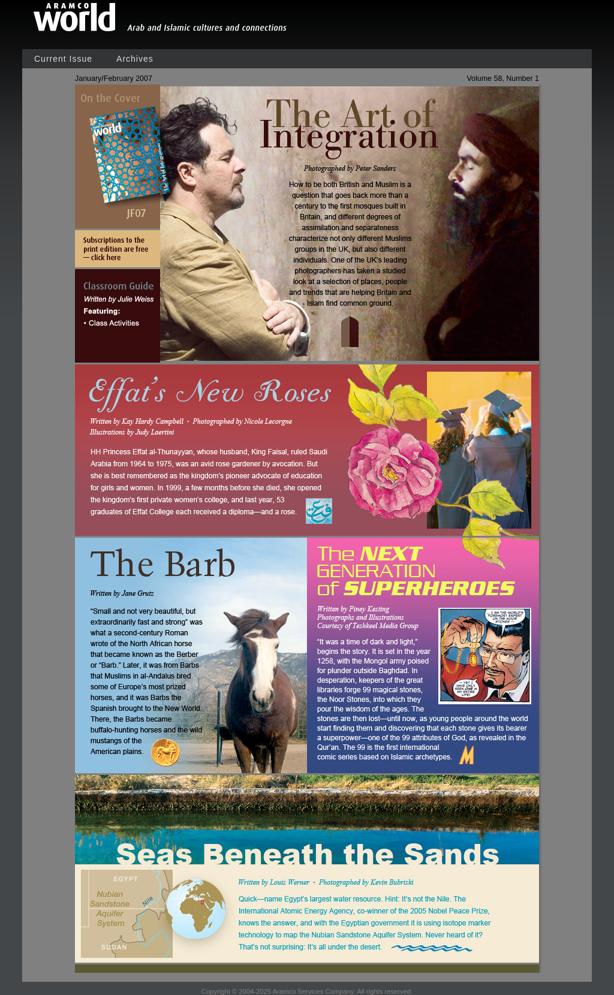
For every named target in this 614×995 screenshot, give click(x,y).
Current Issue (63, 59)
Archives (135, 59)
